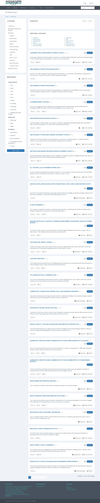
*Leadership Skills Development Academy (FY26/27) (47, 53)
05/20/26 (89, 421)
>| (45, 477)
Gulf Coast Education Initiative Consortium (16, 489)
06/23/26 (89, 268)
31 (84, 242)
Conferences (23, 8)
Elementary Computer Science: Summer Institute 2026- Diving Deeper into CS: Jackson (59, 340)
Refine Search (15, 150)
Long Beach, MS (76, 454)
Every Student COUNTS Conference (42, 445)
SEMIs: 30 (38, 62)
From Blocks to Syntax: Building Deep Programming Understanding (53, 461)
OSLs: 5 (32, 438)
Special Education (70, 44)
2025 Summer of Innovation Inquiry (42, 85)
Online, (78, 144)
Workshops (33, 8)
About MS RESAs (49, 8)
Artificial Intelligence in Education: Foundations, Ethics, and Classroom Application (60, 184)
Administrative (36, 39)
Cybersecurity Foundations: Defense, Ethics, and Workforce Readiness (54, 291)
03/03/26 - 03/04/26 (87, 284)
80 (84, 118)
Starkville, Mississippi (80, 301)
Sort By (85, 21)
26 (84, 85)
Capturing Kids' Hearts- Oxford (41, 242)
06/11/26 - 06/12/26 (87, 454)
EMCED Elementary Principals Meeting (43, 381)
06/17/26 (89, 389)
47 (84, 102)
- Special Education (13, 63)
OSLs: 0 (38, 268)
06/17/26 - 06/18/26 (87, 374)
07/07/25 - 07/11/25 (87, 78)
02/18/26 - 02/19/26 (87, 177)
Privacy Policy (69, 488)
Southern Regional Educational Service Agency (17, 494)
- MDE (10, 55)
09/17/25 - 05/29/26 (87, 438)
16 (84, 445)
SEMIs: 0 (38, 128)
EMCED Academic (37, 44)
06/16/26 (89, 198)
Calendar (15, 8)
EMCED (35, 42)
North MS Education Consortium (13, 491)
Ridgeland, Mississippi (79, 198)
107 (84, 205)
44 (84, 412)
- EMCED (10, 44)
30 (84, 308)
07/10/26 (89, 301)
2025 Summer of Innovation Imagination (44, 69)
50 (84, 381)
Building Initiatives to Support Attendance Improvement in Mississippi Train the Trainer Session (61, 222)
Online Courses (69, 41)
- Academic (11, 35)
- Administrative (12, 38)
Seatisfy (33, 501)
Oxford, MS (82, 333)
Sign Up (91, 3)
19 (84, 275)
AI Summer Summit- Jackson (39, 102)
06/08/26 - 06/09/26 (87, 111)
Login (84, 3)
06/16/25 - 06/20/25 (87, 95)
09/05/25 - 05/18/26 (87, 317)
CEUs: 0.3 (33, 128)
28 (84, 52)
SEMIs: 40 (39, 144)
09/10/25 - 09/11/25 (87, 214)
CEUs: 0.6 (33, 198)
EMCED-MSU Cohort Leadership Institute (44, 428)
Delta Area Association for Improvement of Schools (18, 486)
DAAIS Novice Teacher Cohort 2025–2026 (43, 308)
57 (84, 151)
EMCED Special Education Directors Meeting (45, 412)
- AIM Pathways (12, 41)
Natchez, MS (77, 177)
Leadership (68, 38)
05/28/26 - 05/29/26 (87, 405)
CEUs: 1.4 (33, 251)
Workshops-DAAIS (12, 68)
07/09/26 (89, 471)
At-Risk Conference (36, 205)
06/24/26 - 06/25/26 (87, 251)
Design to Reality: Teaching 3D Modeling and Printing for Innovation (54, 324)
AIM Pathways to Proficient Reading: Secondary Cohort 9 (50, 135)
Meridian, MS (81, 389)
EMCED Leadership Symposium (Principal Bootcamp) (47, 396)
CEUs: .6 (32, 268)
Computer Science (70, 45)
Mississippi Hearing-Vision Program (14, 29)
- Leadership (11, 52)
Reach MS (68, 42)
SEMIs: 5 (38, 235)
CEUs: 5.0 (33, 78)
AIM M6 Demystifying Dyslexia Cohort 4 (43, 118)
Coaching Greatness (37, 258)
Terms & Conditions (71, 489)
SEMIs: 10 (44, 111)
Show (90, 21)
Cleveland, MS (76, 317)
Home (8, 8)
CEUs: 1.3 (33, 160)
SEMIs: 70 (38, 438)
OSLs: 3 (32, 62)
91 (84, 167)
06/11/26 (89, 333)
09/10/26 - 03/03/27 (87, 62)
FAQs (41, 8)
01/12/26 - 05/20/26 (87, 160)
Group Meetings (37, 45)
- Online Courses (12, 57)
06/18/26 (89, 353)
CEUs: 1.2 (33, 111)
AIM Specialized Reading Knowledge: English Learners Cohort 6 (51, 151)
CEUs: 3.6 (33, 317)
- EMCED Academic (13, 46)
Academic (35, 38)
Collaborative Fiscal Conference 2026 (43, 275)
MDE (67, 39)
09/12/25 (89, 235)
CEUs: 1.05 (33, 284)
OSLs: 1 (38, 111)
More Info (90, 52)
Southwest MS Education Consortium (14, 492)
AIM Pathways (36, 41)
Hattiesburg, (77, 284)
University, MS (76, 62)
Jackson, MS (77, 111)
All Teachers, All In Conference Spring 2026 (45, 167)
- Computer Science (13, 65)
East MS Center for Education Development (16, 488)
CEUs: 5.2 (33, 144)
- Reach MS (11, 60)
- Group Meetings (13, 49)
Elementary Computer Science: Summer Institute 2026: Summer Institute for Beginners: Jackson (60, 360)
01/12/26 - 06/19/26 (87, 128)
